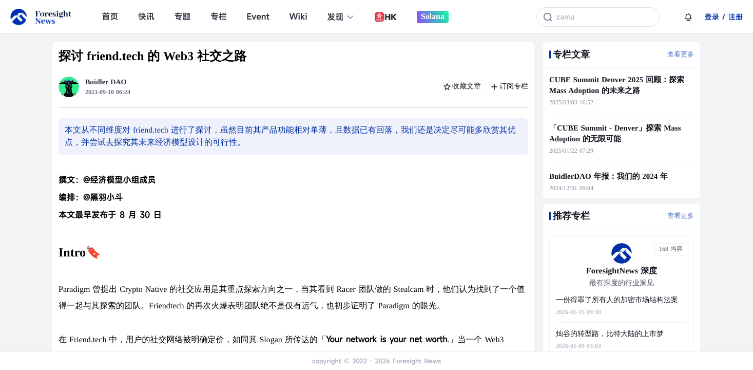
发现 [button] (340, 17)
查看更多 (680, 54)
